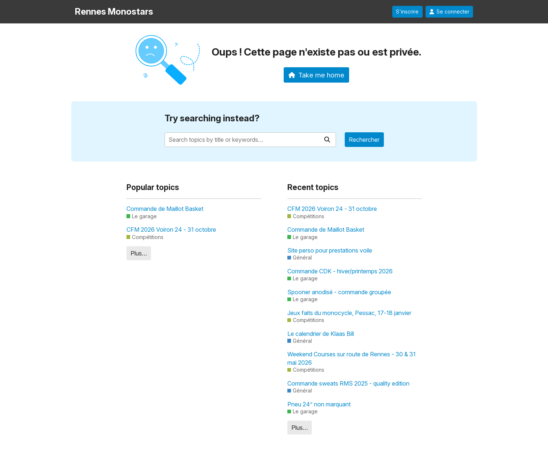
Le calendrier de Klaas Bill (320, 333)
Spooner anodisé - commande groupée (339, 292)
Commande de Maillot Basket (164, 208)
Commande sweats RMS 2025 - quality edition (348, 383)
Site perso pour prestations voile (329, 250)
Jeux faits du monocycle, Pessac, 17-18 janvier (349, 312)
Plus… (139, 253)
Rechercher (364, 139)
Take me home (316, 75)
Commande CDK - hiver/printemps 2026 (340, 271)
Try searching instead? (212, 118)
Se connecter (449, 12)
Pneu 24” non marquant (319, 404)
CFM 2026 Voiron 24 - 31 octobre (171, 229)
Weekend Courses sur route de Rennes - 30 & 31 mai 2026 (351, 358)
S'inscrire (407, 12)
